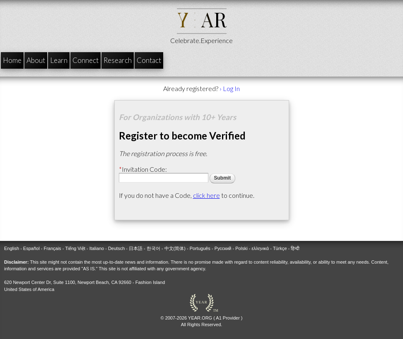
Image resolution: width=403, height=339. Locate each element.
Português (200, 248)
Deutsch (116, 248)
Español (31, 248)
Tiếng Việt (75, 248)
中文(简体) (175, 248)
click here (206, 195)
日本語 (135, 248)
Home (12, 60)
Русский (223, 248)
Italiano (96, 248)
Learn (59, 60)
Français (52, 248)
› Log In (230, 88)
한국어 (153, 248)
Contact (149, 60)
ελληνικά (260, 248)
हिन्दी (295, 248)
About (36, 60)
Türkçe (280, 248)
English (11, 248)
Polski (241, 248)
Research (118, 60)
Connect (85, 60)
